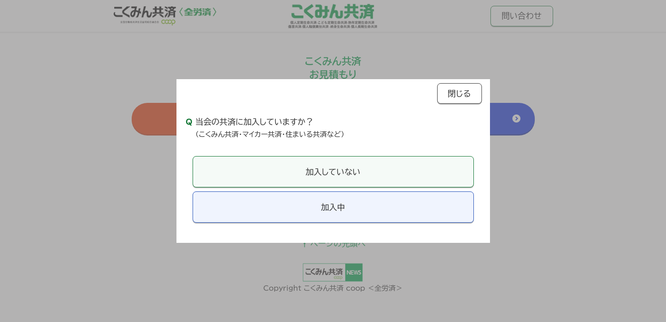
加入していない (332, 172)
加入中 (333, 207)
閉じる (459, 93)
